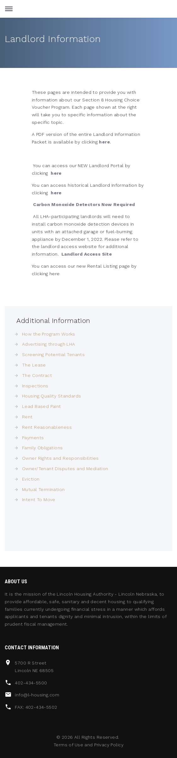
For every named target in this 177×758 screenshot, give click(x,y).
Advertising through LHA (48, 344)
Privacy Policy (108, 744)
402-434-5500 (31, 682)
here (104, 141)
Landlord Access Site (86, 254)
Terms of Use (68, 744)
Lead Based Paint (41, 406)
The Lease (34, 364)
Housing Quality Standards (51, 395)
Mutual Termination (43, 489)
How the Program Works (48, 334)
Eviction (30, 479)
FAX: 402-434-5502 (36, 707)
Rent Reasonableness (47, 427)
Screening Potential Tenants (53, 354)
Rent (27, 416)
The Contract (37, 375)
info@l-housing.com (37, 694)
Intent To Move (38, 499)
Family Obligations (42, 447)
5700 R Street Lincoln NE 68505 (34, 666)
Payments (33, 437)
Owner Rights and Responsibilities (60, 458)
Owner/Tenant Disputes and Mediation (65, 468)
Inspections (35, 385)
